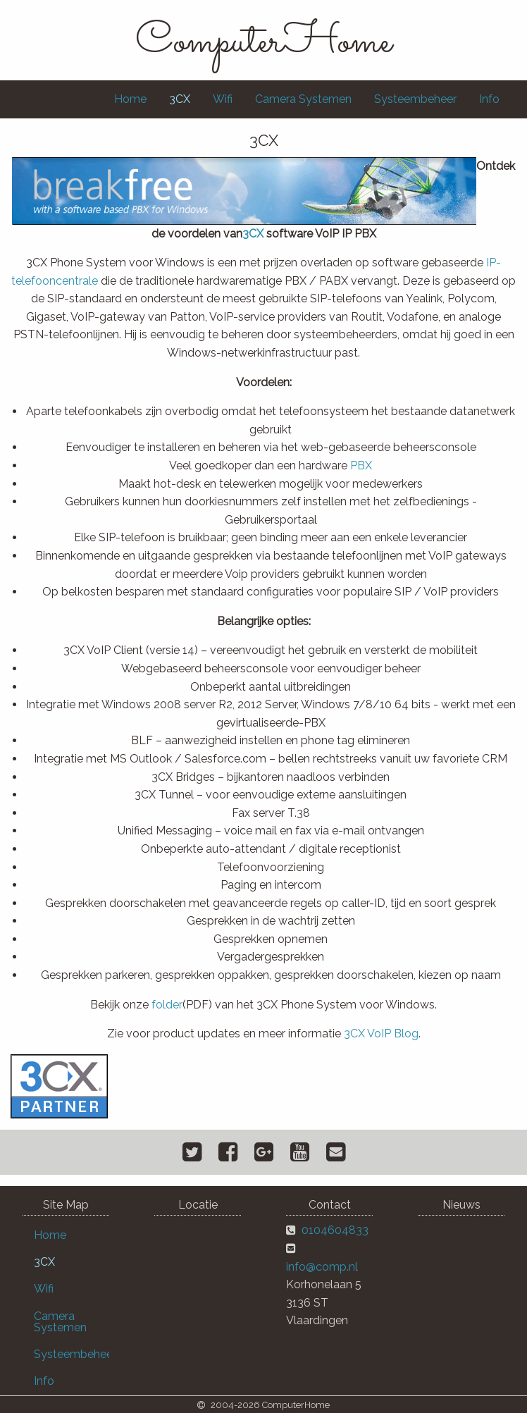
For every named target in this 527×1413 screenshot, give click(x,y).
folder (166, 1004)
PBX (361, 465)
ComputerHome (263, 42)
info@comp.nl (322, 1266)
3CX (253, 233)
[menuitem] (130, 99)
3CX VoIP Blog (381, 1033)
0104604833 (335, 1230)
